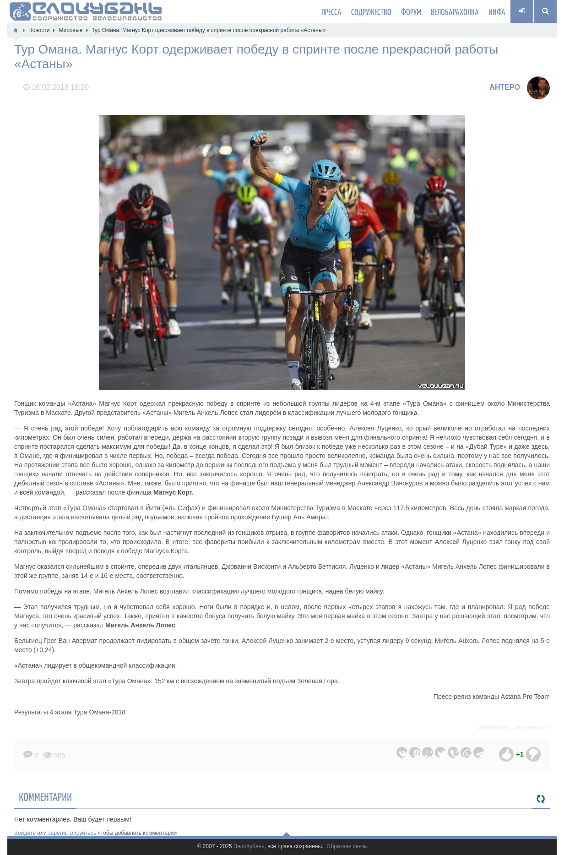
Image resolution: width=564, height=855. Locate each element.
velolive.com (532, 727)
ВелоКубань (248, 847)
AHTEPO (504, 87)
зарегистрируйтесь (72, 833)
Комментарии (45, 796)
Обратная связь (346, 847)
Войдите (25, 833)
